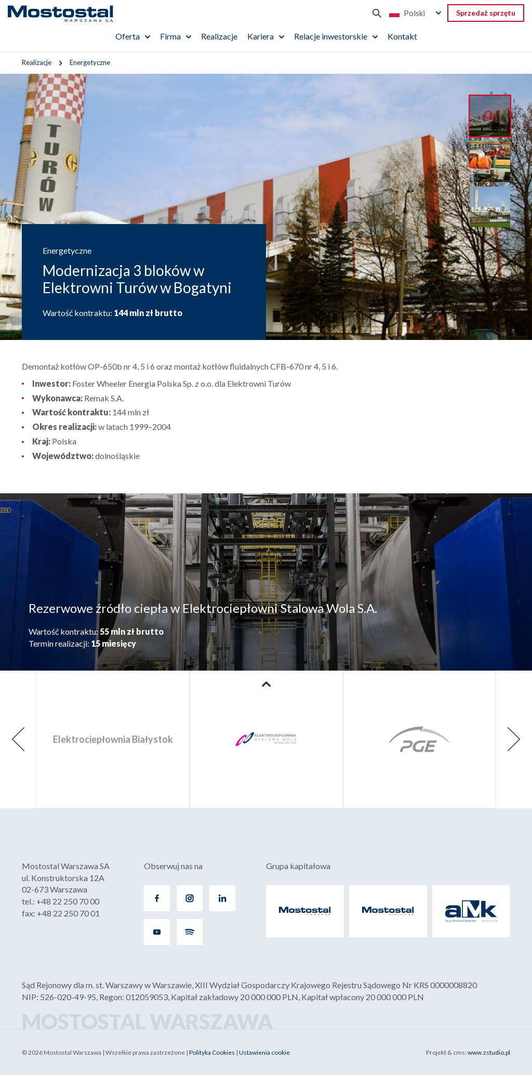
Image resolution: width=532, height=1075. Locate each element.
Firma (170, 36)
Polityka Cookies (212, 1052)
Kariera (260, 36)
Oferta (127, 36)
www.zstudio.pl (489, 1052)
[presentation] (18, 739)
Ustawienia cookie (264, 1052)
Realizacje (219, 36)
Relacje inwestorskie (330, 36)
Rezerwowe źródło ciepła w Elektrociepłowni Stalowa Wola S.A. (203, 607)
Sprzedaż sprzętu (485, 12)
